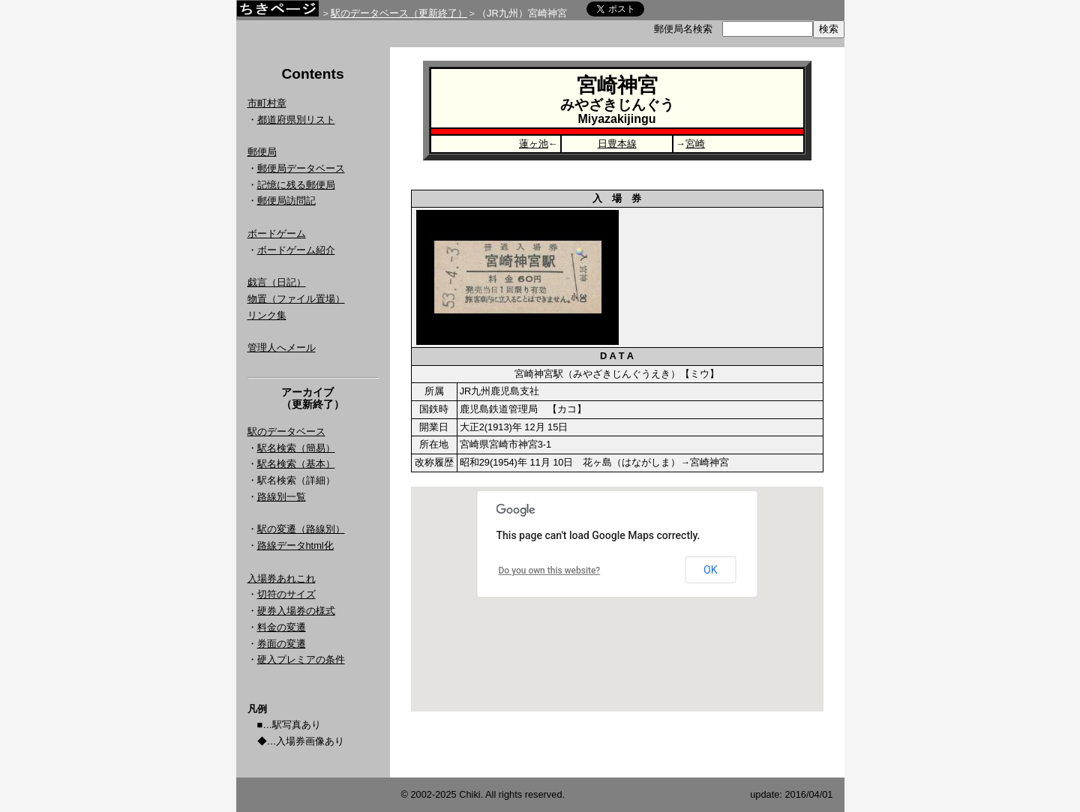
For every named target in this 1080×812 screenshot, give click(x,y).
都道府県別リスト (296, 119)
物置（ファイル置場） (296, 298)
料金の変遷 (281, 627)
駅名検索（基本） (296, 463)
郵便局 (262, 151)
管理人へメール (282, 347)
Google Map (617, 599)
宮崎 (695, 143)
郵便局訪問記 (286, 200)
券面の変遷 (281, 643)
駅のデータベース (287, 431)
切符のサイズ (286, 594)
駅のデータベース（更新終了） (399, 13)
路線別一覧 (281, 496)
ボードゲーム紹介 (296, 250)
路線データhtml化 (295, 545)
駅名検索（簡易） (296, 448)
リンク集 (267, 315)
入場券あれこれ (282, 578)
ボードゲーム (277, 233)
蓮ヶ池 (533, 143)
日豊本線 (617, 143)
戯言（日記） (277, 282)
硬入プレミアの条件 (301, 659)
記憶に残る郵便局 (296, 184)
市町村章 (267, 103)
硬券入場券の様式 (296, 610)
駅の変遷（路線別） (301, 529)
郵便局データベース (301, 168)
